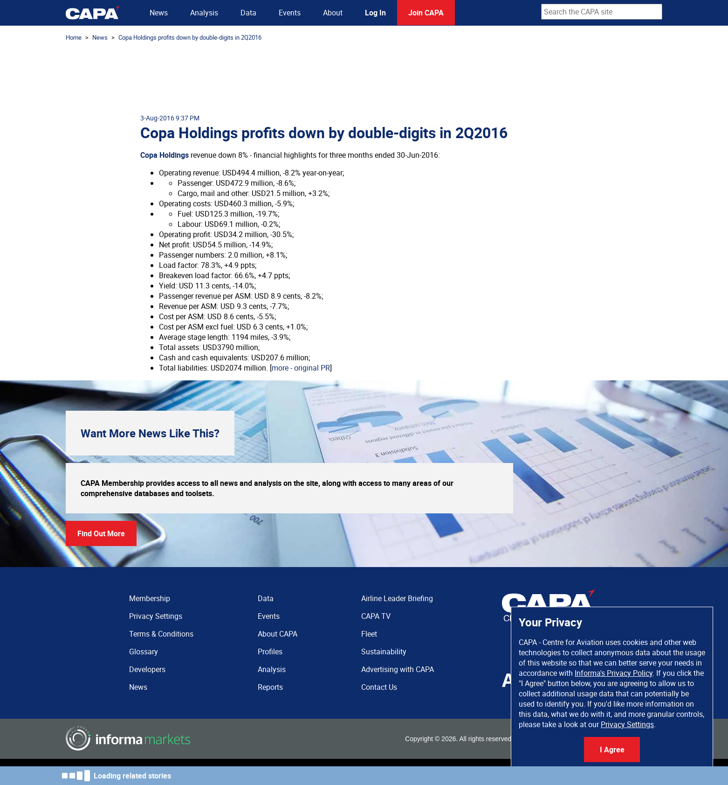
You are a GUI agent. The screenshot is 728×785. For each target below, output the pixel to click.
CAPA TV (376, 616)
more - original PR (301, 368)
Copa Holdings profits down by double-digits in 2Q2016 (189, 37)
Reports (270, 687)
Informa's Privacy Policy (613, 673)
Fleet (369, 634)
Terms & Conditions (161, 634)
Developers (147, 669)
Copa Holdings (164, 155)
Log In (375, 12)
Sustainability (383, 651)
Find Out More (101, 533)
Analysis (204, 12)
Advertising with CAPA (397, 669)
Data (248, 12)
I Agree (612, 749)
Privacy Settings (627, 724)
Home (74, 37)
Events (290, 12)
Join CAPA (426, 12)
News (159, 12)
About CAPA (277, 634)
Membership (149, 598)
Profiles (270, 651)
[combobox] (601, 12)
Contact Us (379, 687)
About (333, 12)
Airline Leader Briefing (397, 598)
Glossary (143, 651)
